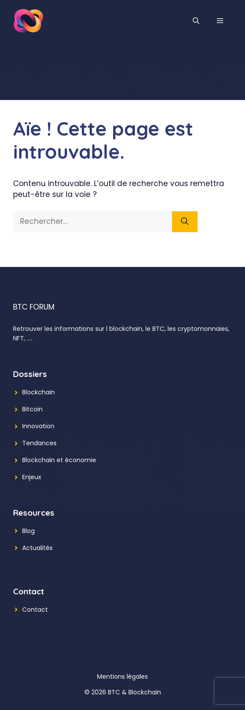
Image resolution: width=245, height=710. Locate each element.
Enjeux (31, 477)
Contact (35, 609)
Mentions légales (122, 676)
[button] (196, 21)
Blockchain (38, 392)
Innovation (38, 426)
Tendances (39, 443)
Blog (28, 531)
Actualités (37, 547)
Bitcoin (32, 409)
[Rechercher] (185, 221)
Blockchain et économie (59, 460)
